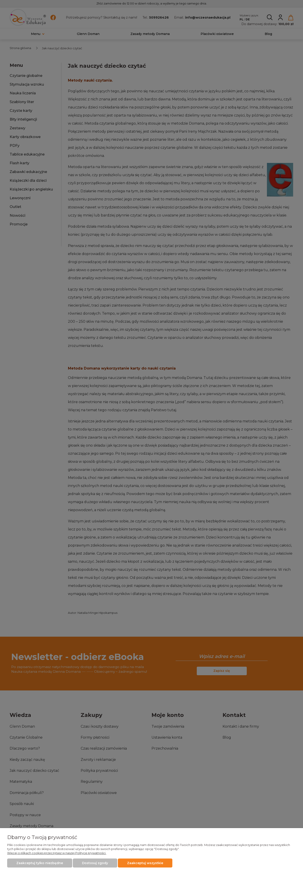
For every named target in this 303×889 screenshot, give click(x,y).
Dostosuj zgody (95, 863)
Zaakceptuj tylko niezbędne (39, 863)
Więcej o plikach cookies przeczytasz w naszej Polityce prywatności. (56, 853)
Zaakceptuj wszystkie (145, 863)
